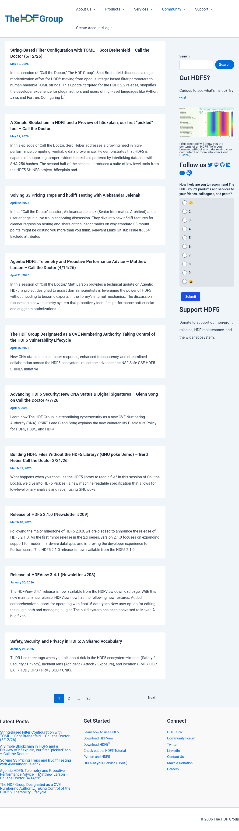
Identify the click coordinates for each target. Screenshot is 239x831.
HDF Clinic (175, 732)
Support (195, 9)
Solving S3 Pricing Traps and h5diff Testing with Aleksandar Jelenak (81, 195)
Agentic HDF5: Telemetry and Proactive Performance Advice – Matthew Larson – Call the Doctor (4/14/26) (34, 774)
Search (184, 56)
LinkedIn (174, 750)
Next (152, 698)
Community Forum (182, 738)
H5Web (184, 155)
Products (112, 9)
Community (167, 9)
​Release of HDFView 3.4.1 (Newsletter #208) (57, 574)
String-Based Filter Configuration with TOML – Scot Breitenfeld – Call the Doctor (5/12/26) (35, 736)
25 (87, 698)
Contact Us (176, 756)
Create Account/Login (93, 28)
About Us (85, 9)
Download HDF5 (98, 744)
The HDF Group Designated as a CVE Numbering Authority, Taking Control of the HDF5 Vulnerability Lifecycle (35, 788)
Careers (173, 769)
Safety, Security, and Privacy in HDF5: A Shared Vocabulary (71, 641)
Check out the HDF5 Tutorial (107, 750)
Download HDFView (100, 738)
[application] (92, 9)
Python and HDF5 (98, 756)
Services (139, 9)
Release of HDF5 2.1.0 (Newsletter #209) (53, 514)
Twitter (173, 744)
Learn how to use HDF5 (103, 732)
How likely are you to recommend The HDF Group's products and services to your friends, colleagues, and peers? (206, 189)
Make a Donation (181, 763)
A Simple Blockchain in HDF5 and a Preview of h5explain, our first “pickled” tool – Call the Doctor (35, 750)
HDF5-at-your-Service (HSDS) (108, 763)
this (182, 98)
